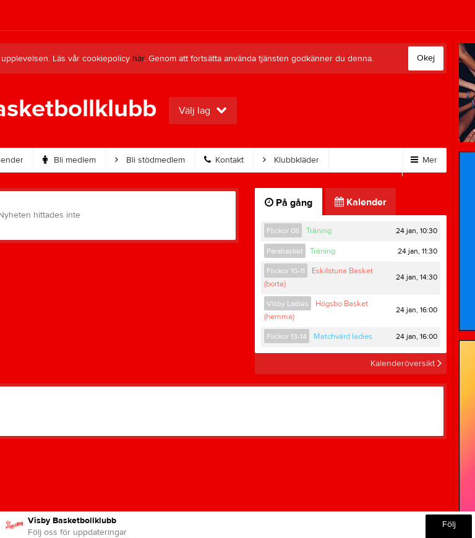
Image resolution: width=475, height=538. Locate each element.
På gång (288, 203)
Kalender (361, 202)
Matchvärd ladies (343, 336)
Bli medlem (69, 160)
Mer (424, 160)
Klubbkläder (291, 160)
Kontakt (224, 160)
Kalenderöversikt (406, 363)
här (138, 58)
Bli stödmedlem (150, 160)
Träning (319, 231)
